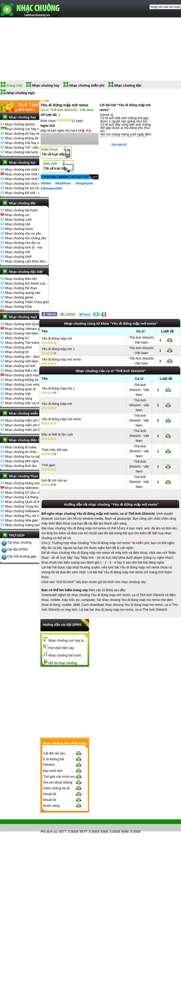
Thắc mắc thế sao (55, 450)
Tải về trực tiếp (53, 152)
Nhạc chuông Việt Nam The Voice (27, 333)
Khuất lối (49, 794)
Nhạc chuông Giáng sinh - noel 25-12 (27, 525)
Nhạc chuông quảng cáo (22, 293)
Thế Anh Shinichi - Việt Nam (139, 390)
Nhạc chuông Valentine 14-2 (25, 488)
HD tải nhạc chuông (62, 663)
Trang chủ (14, 85)
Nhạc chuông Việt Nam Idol (25, 361)
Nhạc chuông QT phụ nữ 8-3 (25, 492)
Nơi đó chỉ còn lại (54, 480)
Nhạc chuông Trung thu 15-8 (25, 506)
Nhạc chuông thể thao (21, 288)
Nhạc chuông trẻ (17, 352)
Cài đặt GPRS (17, 549)
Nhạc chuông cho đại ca (22, 243)
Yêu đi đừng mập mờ (57, 338)
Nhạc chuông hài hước (21, 210)
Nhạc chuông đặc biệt (26, 272)
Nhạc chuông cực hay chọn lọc (27, 129)
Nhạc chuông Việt (18, 394)
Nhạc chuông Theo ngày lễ (28, 477)
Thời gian (48, 465)
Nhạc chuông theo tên (21, 279)
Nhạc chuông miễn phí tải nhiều (27, 425)
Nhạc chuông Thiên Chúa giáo (27, 302)
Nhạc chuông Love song (22, 384)
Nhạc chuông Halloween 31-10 (27, 511)
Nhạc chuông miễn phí (86, 85)
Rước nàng (51, 805)
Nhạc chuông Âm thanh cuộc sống (27, 283)
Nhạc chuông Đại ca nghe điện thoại (27, 456)
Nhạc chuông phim (18, 347)
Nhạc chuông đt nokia (20, 447)
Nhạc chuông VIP (17, 252)
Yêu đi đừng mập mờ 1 (58, 349)
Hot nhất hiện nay (61, 648)
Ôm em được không (57, 782)
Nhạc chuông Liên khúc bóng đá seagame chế (27, 261)
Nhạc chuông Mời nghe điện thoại (27, 461)
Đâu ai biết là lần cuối (57, 434)
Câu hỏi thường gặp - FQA (26, 556)
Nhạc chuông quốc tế (20, 389)
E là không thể (53, 759)
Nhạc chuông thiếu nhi (21, 370)
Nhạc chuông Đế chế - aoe (24, 193)
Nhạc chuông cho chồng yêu (25, 238)
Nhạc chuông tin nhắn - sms (25, 452)
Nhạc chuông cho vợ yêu (23, 233)
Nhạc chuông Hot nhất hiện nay (27, 179)
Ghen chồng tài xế (56, 788)
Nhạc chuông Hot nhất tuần (25, 174)
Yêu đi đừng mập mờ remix (61, 359)
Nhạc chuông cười (18, 219)
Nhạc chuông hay (45, 85)
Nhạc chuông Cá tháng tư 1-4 (26, 497)
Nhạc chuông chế (17, 224)
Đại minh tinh (52, 771)
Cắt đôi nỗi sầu (54, 753)
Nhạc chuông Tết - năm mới (25, 147)
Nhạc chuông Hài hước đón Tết (27, 152)
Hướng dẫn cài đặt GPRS (62, 625)
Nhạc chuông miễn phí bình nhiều (27, 430)
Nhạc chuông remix (19, 229)
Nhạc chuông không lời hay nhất (27, 138)
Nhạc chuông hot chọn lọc (24, 183)
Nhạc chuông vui (17, 215)
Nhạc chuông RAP (18, 257)
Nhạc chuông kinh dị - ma (23, 247)
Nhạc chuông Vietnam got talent (27, 329)
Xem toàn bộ (119, 144)
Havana (48, 764)
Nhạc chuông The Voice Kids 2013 (27, 343)
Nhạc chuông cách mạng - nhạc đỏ (27, 375)
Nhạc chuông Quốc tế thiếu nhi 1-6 (27, 502)
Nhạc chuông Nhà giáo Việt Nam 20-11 (27, 520)
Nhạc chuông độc (128, 85)
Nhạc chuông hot (22, 162)
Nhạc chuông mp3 (21, 93)
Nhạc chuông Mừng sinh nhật (26, 483)
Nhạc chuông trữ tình (20, 366)
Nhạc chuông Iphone (20, 124)
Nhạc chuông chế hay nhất (24, 143)
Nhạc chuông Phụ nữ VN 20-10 (27, 516)
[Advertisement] (110, 702)
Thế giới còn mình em (59, 776)
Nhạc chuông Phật (18, 307)
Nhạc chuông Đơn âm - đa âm (27, 466)
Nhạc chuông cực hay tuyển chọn (68, 640)
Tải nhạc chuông (19, 542)
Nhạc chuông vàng (18, 398)
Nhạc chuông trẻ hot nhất (23, 188)
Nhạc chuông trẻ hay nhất (23, 133)
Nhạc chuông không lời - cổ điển (27, 380)
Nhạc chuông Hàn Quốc (22, 324)
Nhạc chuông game (19, 297)
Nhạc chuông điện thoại (27, 440)
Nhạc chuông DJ (17, 338)
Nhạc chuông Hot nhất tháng (25, 169)
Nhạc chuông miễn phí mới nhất (27, 420)
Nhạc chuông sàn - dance (23, 356)
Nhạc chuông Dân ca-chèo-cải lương (27, 403)
